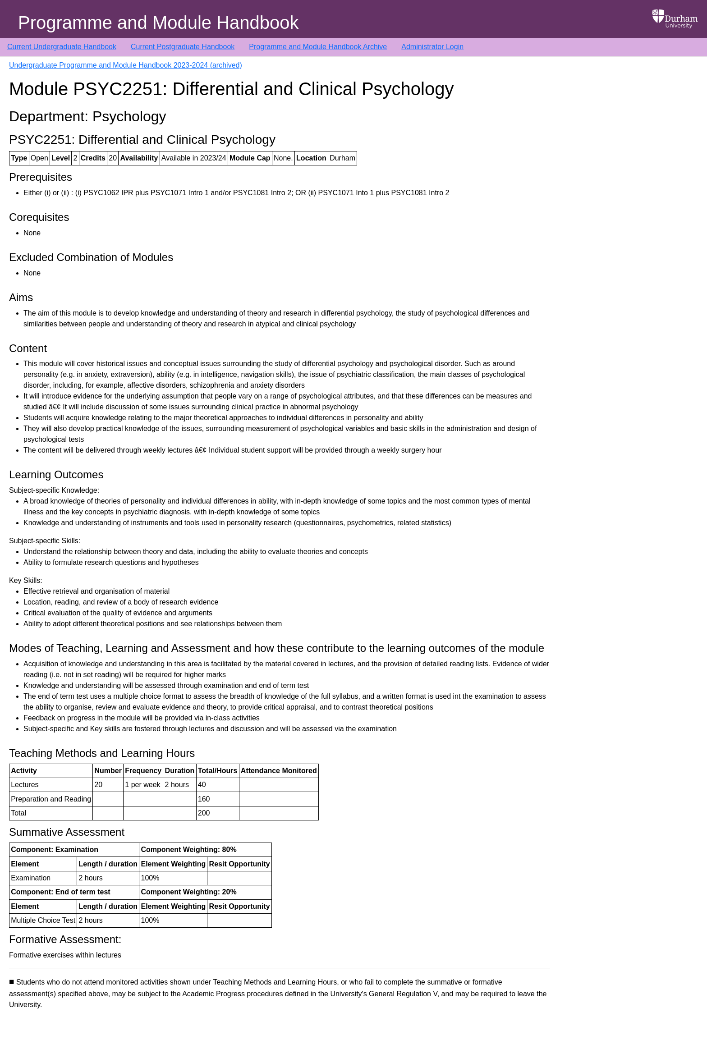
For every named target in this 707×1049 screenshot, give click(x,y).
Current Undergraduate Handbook (61, 46)
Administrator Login (432, 46)
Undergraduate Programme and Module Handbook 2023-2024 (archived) (125, 65)
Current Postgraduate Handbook (182, 46)
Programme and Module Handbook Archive (318, 46)
